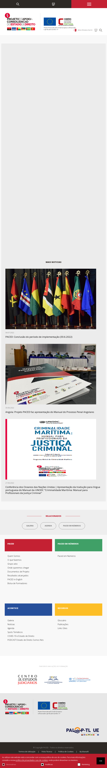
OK (100, 760)
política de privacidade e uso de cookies (32, 760)
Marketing (86, 764)
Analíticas (49, 764)
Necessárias (11, 764)
